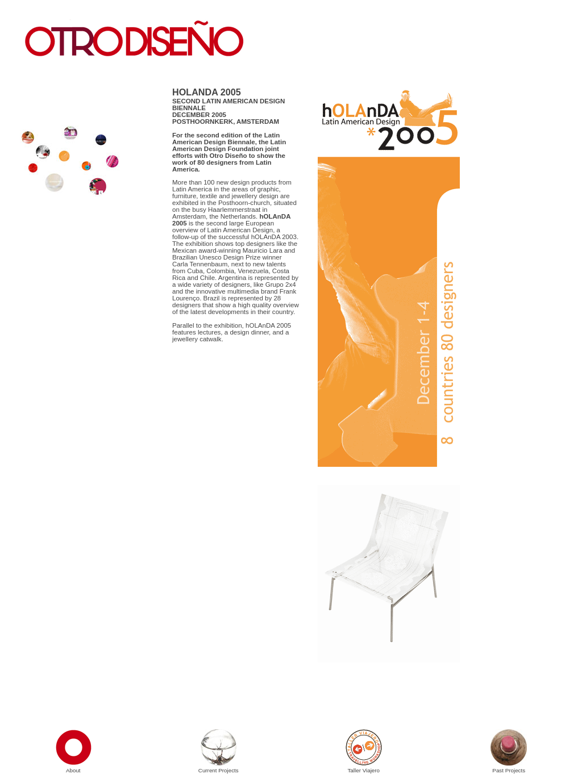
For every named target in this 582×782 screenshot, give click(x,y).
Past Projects (508, 766)
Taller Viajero (364, 766)
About (73, 766)
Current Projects (218, 766)
